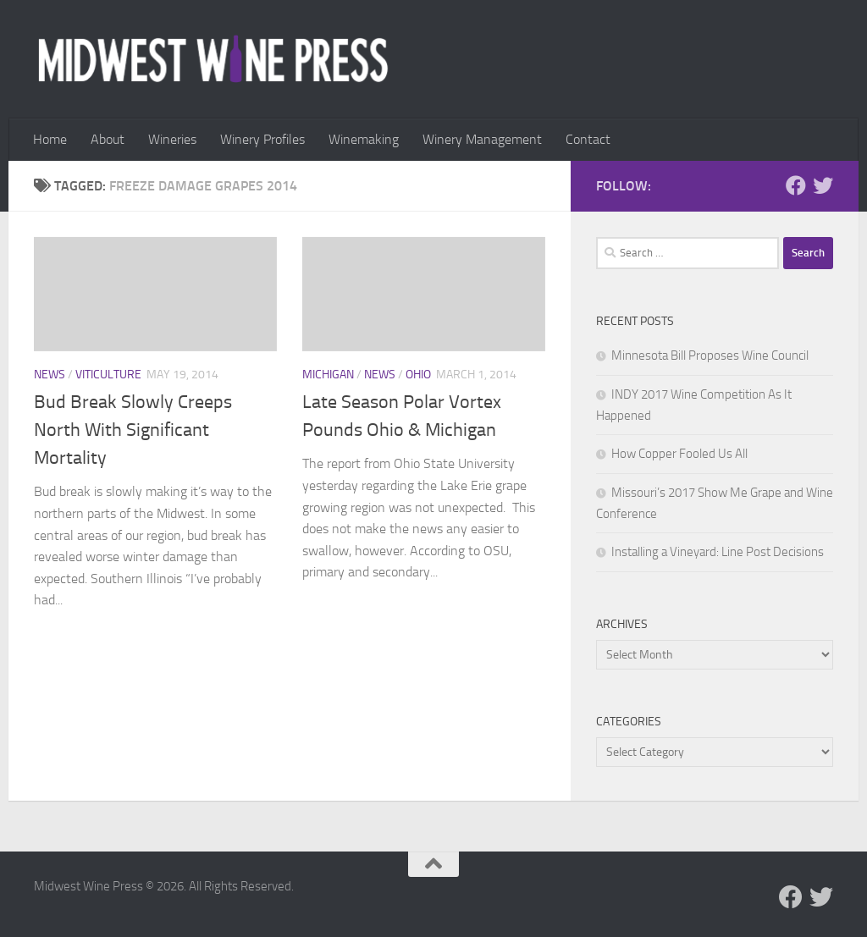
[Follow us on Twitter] (823, 185)
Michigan (328, 374)
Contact (588, 139)
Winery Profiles (262, 139)
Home (50, 139)
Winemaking (364, 139)
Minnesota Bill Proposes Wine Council (710, 355)
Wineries (172, 139)
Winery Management (482, 139)
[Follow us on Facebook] (796, 185)
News (49, 374)
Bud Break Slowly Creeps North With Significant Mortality (133, 430)
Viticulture (108, 374)
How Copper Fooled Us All (679, 453)
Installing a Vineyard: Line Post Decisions (717, 551)
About (107, 139)
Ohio (418, 374)
